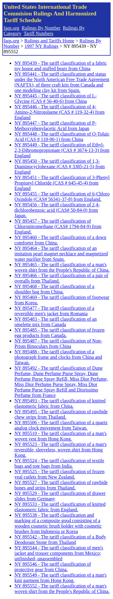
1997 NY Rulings (41, 46)
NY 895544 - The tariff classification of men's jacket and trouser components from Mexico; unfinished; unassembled (58, 553)
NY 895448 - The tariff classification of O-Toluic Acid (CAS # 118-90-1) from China (61, 136)
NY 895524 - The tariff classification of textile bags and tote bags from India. (59, 463)
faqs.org (11, 28)
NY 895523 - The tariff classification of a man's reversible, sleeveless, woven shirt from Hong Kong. (60, 450)
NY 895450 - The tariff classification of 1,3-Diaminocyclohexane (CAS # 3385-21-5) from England (59, 167)
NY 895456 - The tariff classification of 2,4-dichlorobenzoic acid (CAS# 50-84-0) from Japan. (57, 210)
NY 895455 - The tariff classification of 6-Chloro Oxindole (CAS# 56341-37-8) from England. (62, 196)
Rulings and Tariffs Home (49, 40)
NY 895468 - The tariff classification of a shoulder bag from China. (54, 289)
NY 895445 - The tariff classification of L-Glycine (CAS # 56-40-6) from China (55, 98)
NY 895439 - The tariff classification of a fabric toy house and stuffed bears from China (60, 66)
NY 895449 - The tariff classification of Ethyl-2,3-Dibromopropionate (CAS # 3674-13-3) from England (61, 150)
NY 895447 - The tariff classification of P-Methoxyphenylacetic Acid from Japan (55, 125)
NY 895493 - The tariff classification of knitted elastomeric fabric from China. (59, 403)
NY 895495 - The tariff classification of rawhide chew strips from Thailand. (61, 414)
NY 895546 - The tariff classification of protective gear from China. (52, 566)
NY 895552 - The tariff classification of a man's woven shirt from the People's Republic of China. (62, 588)
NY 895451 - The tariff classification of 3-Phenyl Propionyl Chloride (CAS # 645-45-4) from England (62, 183)
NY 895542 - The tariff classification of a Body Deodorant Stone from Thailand (60, 539)
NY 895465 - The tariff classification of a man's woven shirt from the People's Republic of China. (62, 267)
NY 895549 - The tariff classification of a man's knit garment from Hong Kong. (60, 577)
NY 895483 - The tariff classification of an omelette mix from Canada (55, 321)
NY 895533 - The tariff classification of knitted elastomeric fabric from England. (59, 507)
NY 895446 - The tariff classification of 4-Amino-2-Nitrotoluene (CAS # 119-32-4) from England (59, 112)
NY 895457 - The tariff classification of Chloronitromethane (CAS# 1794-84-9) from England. (57, 226)
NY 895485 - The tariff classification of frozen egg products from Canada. (59, 332)
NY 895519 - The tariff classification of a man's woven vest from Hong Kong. (60, 436)
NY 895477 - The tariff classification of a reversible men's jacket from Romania (54, 311)
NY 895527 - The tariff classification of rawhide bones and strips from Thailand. (61, 485)
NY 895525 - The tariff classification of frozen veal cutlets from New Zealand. (59, 474)
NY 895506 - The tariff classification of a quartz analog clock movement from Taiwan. (61, 425)
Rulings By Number (41, 28)
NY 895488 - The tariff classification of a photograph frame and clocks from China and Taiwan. (58, 357)
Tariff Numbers (38, 33)
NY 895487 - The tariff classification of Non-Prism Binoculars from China (58, 343)
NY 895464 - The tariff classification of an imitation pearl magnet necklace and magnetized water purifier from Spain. (61, 254)
